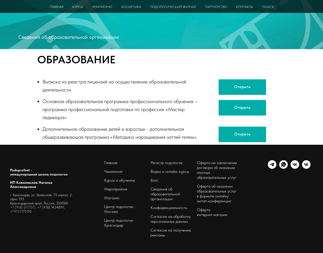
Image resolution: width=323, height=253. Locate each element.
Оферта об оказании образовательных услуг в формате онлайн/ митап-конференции (216, 193)
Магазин (111, 197)
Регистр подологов (166, 162)
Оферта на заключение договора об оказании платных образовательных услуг (217, 170)
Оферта (203, 209)
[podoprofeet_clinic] (306, 167)
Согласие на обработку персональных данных (170, 219)
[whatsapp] (283, 167)
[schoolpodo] (295, 167)
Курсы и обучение (119, 180)
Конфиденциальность (168, 207)
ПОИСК (268, 7)
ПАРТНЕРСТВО (216, 7)
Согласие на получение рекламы (170, 232)
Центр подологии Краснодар (118, 223)
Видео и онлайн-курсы (169, 171)
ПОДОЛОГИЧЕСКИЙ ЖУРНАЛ (173, 7)
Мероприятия (115, 189)
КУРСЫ (77, 7)
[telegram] (272, 167)
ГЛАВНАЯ (56, 7)
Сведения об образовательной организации (68, 37)
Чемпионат (113, 171)
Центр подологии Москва (118, 209)
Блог (154, 180)
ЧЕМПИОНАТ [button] (102, 7)
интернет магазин (212, 214)
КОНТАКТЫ (244, 7)
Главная (110, 162)
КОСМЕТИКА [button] (131, 7)
